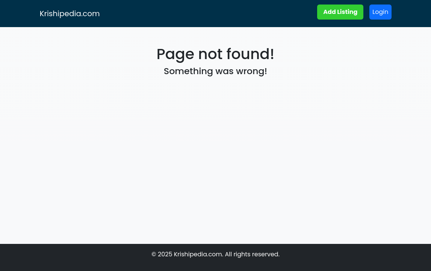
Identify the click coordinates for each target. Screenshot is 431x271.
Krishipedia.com (70, 13)
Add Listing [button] (340, 12)
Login (380, 12)
